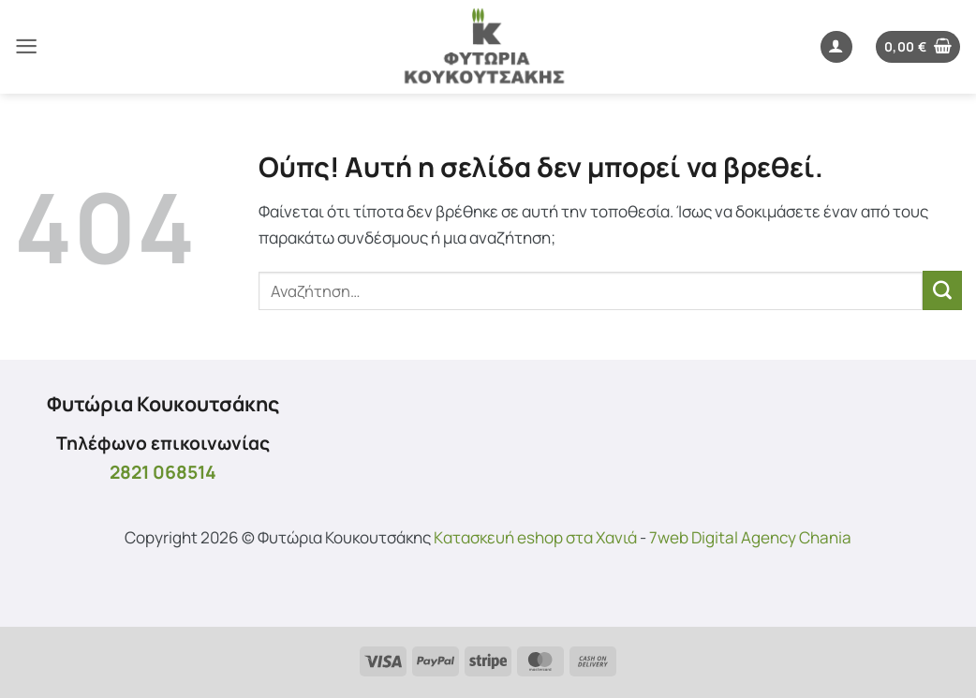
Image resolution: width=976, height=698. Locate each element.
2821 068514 (163, 471)
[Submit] (942, 290)
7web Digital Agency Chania (750, 537)
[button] (26, 46)
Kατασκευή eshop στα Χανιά (535, 537)
